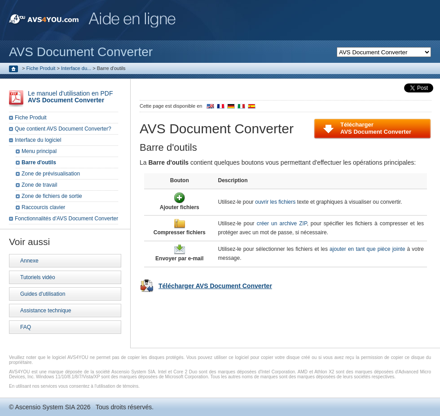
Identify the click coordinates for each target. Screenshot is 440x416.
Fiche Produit (41, 68)
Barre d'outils (39, 162)
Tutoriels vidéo (37, 277)
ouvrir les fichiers (275, 202)
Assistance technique (45, 310)
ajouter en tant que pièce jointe (367, 249)
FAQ (25, 327)
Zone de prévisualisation (51, 174)
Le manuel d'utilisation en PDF (70, 97)
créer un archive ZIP (282, 223)
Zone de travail (39, 185)
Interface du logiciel (38, 140)
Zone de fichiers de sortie (52, 196)
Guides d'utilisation (42, 294)
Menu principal (39, 151)
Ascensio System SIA (45, 407)
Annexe (29, 261)
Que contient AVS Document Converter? (63, 129)
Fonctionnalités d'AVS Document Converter (66, 218)
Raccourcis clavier (43, 207)
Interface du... (76, 68)
